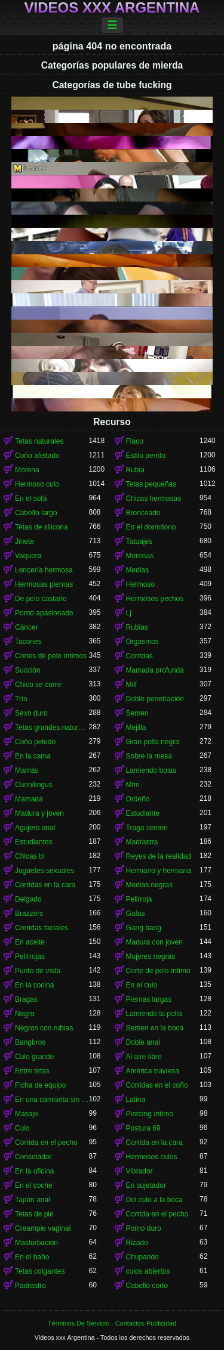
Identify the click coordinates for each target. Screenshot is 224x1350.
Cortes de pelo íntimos (51, 656)
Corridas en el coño (157, 1085)
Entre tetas (32, 1071)
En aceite (30, 942)
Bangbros (30, 1042)
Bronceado (143, 513)
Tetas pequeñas (151, 484)
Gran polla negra (152, 742)
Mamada (29, 799)
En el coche (34, 1185)
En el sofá (31, 498)
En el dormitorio (151, 527)
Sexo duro (31, 713)
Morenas (140, 556)
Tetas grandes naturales (52, 727)
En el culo (142, 985)
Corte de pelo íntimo (158, 971)
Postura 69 (143, 1128)
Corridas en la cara (45, 885)
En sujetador (146, 1185)
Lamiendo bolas (151, 770)
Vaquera (28, 556)
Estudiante (143, 813)
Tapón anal (32, 1200)
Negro (25, 1014)
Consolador (33, 1157)
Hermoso (140, 584)
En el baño (32, 1257)
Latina (136, 1099)
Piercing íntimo (149, 1114)
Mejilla (136, 727)
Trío (21, 699)
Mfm (133, 785)
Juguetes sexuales (44, 870)
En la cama (33, 756)
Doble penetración (155, 699)
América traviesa (152, 1071)
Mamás (26, 770)
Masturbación (36, 1242)
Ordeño (138, 799)
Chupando (142, 1257)
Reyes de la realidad (158, 856)
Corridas (139, 656)
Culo (22, 1128)
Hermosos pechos (155, 599)
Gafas (135, 913)
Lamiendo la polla (154, 1014)
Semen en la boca (155, 1028)
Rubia (135, 470)
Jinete (24, 541)
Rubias (137, 627)
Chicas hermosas (154, 498)
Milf (131, 684)
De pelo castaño (41, 599)
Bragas (26, 999)
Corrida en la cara (154, 1142)
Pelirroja (139, 899)
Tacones (28, 641)
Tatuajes (139, 541)
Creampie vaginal (42, 1228)
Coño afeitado (37, 455)
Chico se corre (38, 684)
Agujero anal (35, 827)
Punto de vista (37, 971)
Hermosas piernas (44, 584)
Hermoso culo (37, 484)
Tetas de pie (34, 1214)
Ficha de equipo (40, 1085)
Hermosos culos (151, 1157)
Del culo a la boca (154, 1200)
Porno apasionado (44, 613)
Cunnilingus (34, 785)
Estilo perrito (146, 455)
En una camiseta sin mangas (52, 1099)
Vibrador (139, 1171)
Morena (27, 470)
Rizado (137, 1242)
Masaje (26, 1114)
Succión (28, 670)
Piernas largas (149, 999)
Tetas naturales (39, 441)
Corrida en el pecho (46, 1142)
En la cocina (34, 985)
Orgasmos (142, 641)
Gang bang (143, 928)
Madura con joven (154, 942)
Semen (137, 713)
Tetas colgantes (40, 1271)
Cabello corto (147, 1285)
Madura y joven (39, 813)
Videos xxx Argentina (112, 8)
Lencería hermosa (44, 570)
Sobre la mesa (149, 756)
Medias (137, 570)
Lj (128, 613)
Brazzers (29, 913)
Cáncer (26, 627)
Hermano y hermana (158, 870)
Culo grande (34, 1056)
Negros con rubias (44, 1028)
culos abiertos (148, 1271)
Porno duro (143, 1228)
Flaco (134, 441)
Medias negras (149, 885)
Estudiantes (34, 842)
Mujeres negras (151, 956)
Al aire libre (144, 1056)
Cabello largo (36, 513)
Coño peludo (35, 742)
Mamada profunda (155, 670)
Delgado (28, 899)
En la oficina (34, 1171)
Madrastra (142, 842)
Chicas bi (29, 856)
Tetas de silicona (41, 527)
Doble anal (143, 1042)
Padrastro (30, 1285)
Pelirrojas (30, 956)
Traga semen (147, 827)
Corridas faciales (41, 928)
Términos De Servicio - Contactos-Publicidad (112, 1323)
